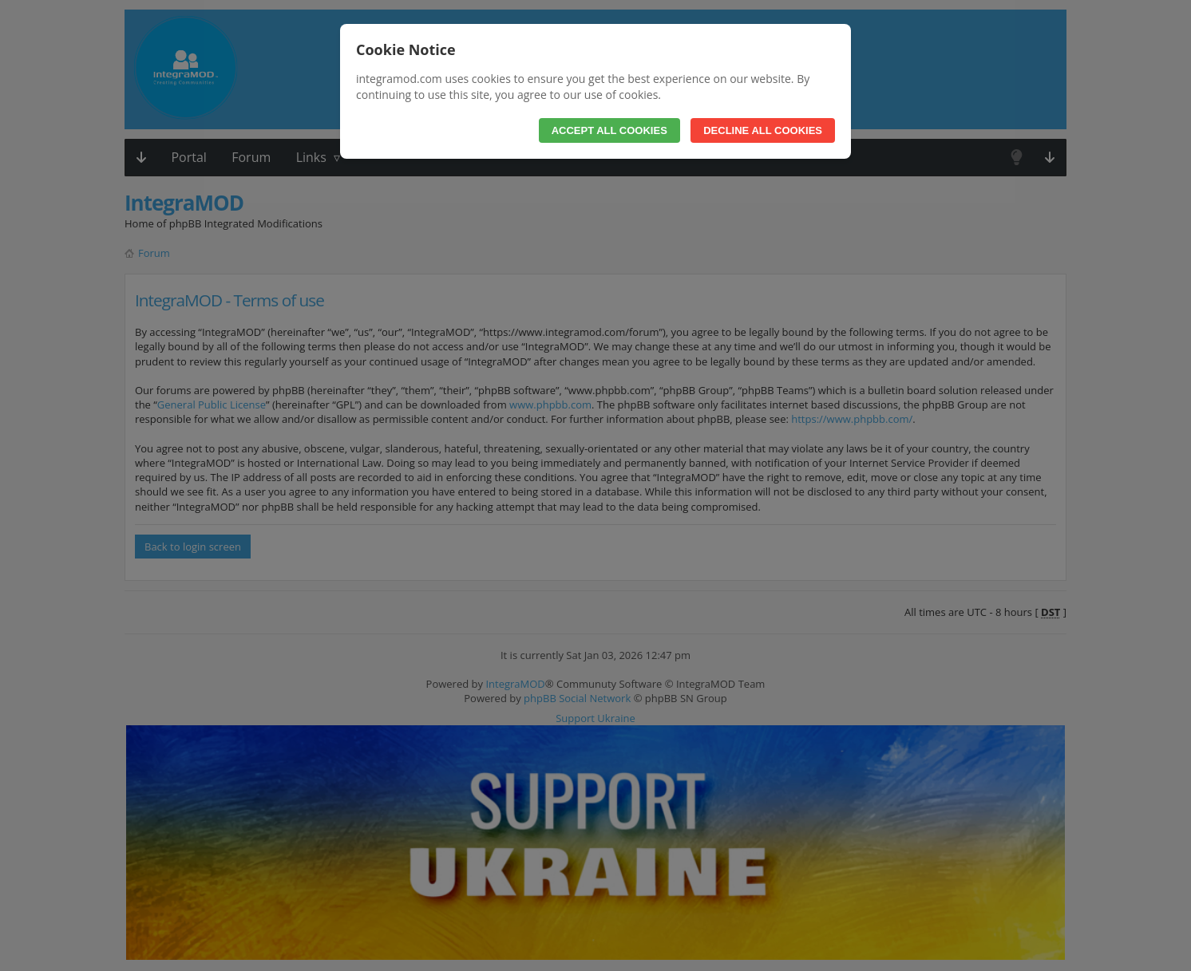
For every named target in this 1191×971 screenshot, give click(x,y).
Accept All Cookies (609, 130)
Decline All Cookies (762, 130)
